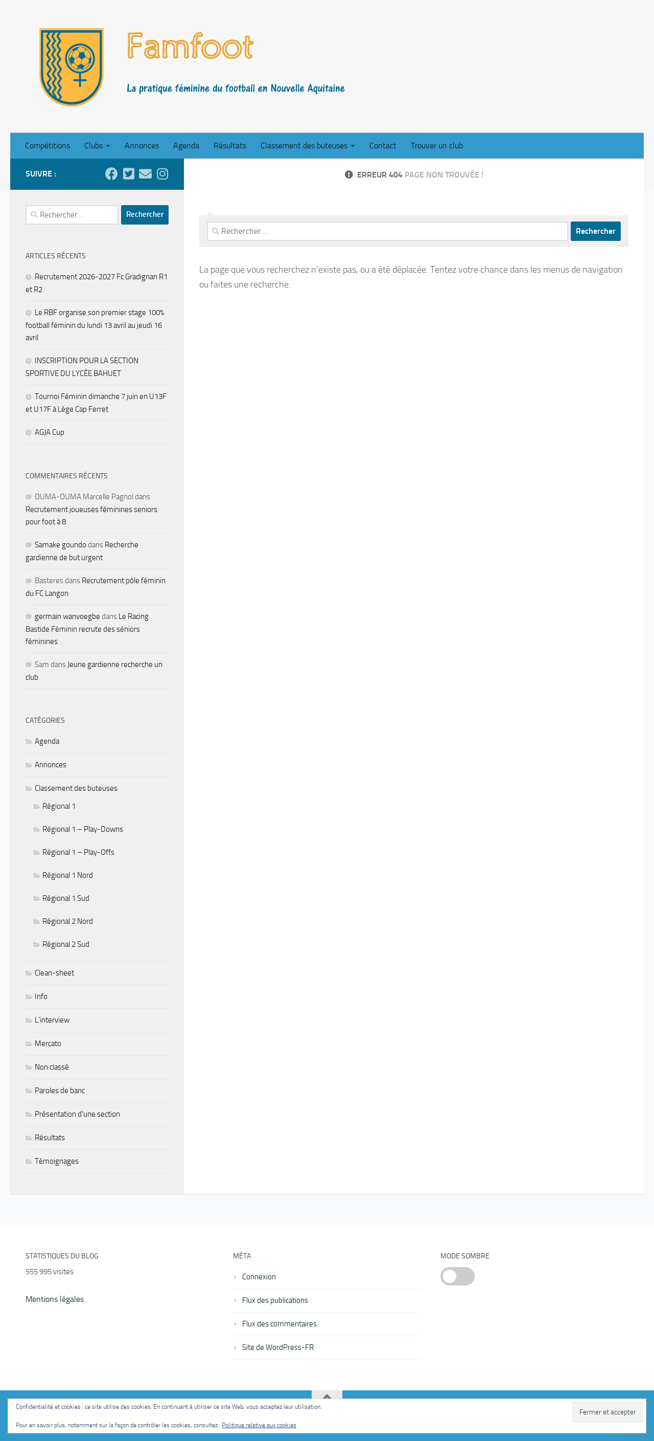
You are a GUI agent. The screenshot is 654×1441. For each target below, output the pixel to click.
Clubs (93, 145)
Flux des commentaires (279, 1323)
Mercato (48, 1043)
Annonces (142, 145)
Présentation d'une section (77, 1114)
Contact (382, 145)
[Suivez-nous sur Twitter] (128, 173)
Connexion (259, 1276)
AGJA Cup (49, 432)
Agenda (186, 145)
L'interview (52, 1020)
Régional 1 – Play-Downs (82, 829)
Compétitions (47, 145)
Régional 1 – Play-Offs (78, 852)
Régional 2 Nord (67, 921)
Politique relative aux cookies (259, 1425)
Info (41, 996)
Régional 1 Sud (65, 898)
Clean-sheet (54, 973)
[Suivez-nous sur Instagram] (162, 173)
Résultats (230, 145)
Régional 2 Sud (65, 944)
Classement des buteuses (304, 145)
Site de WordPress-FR (278, 1347)
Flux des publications (275, 1300)
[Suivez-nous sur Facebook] (111, 173)
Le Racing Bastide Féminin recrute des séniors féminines (87, 629)
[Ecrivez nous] (145, 173)
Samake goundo (60, 544)
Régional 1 (59, 806)
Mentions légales (55, 1299)
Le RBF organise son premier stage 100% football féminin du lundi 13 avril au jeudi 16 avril (95, 325)
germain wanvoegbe (67, 616)
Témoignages (57, 1161)
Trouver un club (437, 145)
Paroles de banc (60, 1090)
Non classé (52, 1067)
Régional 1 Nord (67, 875)
